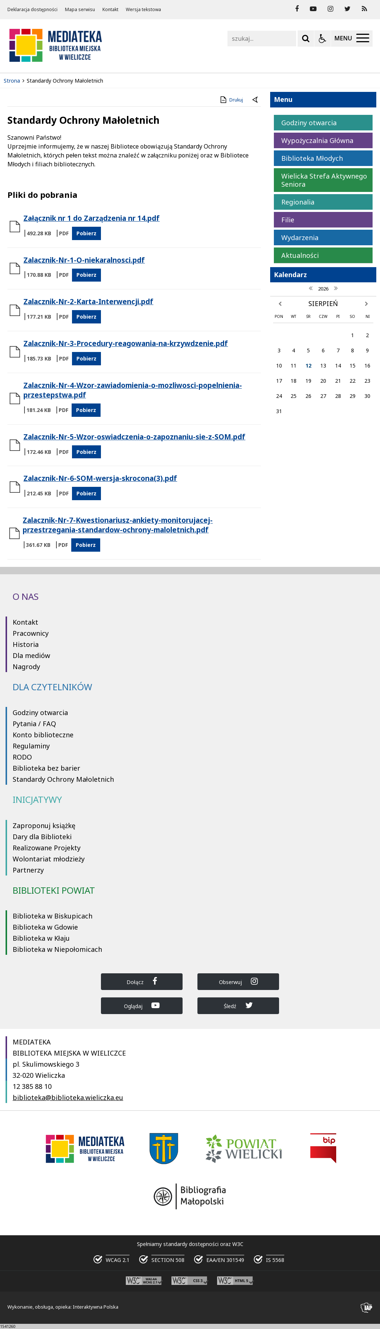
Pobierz (86, 233)
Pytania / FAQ (34, 723)
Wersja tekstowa (143, 9)
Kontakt (110, 9)
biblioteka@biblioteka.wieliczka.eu (68, 1097)
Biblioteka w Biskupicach (52, 915)
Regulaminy (31, 745)
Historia (26, 644)
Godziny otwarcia (40, 712)
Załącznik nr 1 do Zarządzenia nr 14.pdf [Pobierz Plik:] (91, 218)
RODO (22, 756)
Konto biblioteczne (43, 734)
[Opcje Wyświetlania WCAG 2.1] (322, 38)
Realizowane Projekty (47, 847)
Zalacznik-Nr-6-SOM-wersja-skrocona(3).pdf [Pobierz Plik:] (100, 478)
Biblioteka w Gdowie (45, 927)
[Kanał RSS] (364, 9)
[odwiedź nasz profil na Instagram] (330, 9)
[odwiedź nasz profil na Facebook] (297, 9)
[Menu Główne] (352, 38)
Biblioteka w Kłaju (41, 938)
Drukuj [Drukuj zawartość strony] (231, 99)
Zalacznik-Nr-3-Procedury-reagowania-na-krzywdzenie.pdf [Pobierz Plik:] (125, 343)
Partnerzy (28, 869)
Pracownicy (31, 633)
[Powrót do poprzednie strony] (255, 100)
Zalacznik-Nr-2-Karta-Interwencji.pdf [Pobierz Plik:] (88, 301)
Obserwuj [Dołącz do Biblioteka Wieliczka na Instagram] (238, 981)
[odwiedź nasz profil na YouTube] (313, 9)
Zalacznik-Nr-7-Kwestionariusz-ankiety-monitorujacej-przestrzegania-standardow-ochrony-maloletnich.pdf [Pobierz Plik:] (118, 525)
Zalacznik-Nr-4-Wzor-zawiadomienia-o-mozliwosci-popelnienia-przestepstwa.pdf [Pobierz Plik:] (132, 390)
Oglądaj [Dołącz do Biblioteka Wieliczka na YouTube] (142, 1005)
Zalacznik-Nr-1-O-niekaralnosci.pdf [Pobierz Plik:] (84, 260)
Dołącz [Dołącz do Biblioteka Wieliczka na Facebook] (142, 981)
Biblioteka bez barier (46, 768)
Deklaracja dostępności (32, 9)
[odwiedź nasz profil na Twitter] (348, 9)
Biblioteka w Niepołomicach (57, 949)
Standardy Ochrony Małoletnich (63, 779)
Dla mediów (31, 655)
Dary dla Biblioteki (42, 836)
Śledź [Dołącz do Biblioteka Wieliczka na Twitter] (238, 1005)
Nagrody (26, 666)
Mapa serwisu (80, 9)
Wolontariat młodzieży (49, 858)
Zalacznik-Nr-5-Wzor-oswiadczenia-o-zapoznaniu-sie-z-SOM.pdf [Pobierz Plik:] (134, 437)
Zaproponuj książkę (44, 825)
